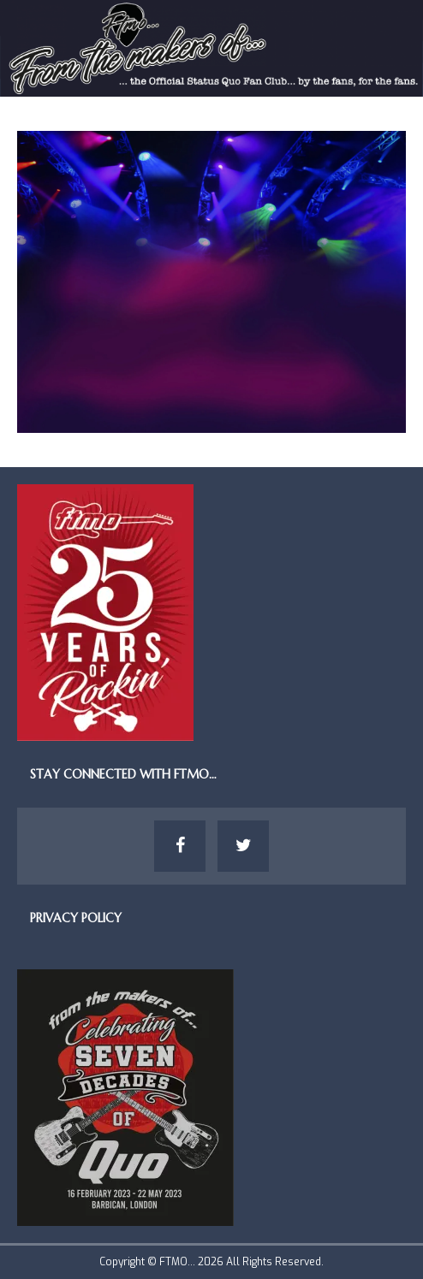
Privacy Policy (76, 918)
